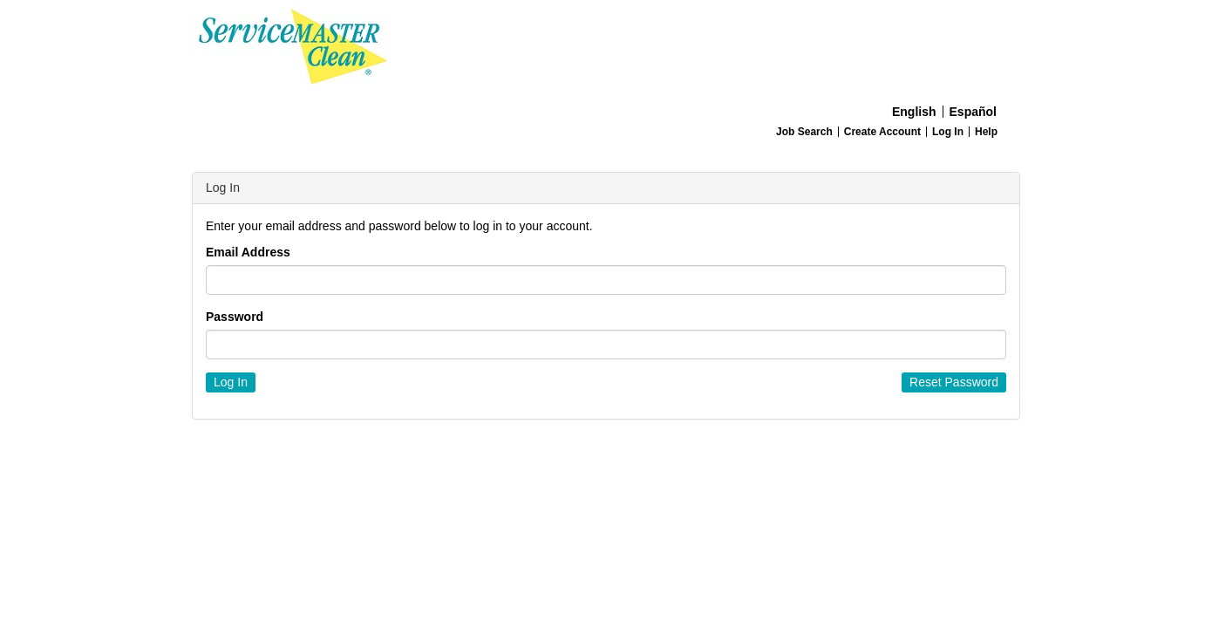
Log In (947, 132)
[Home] (606, 48)
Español (973, 112)
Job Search (804, 132)
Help (986, 132)
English (914, 112)
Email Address (248, 252)
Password (234, 317)
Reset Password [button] (953, 382)
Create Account (882, 132)
